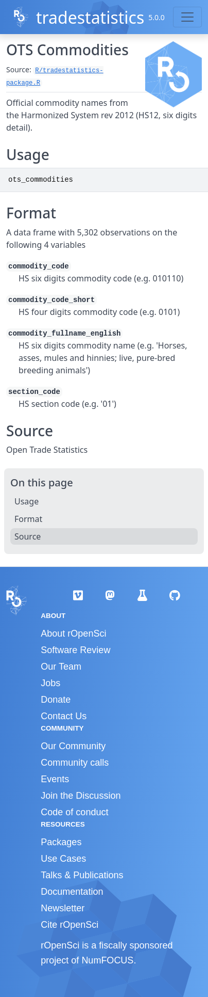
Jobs (50, 683)
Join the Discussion (80, 795)
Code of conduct (74, 812)
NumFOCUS (107, 960)
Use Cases (63, 858)
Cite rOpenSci (69, 925)
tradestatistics (90, 17)
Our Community (73, 746)
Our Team (61, 666)
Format (28, 519)
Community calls (75, 762)
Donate (56, 699)
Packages (61, 842)
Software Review (75, 650)
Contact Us (63, 716)
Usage (26, 501)
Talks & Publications (82, 875)
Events (55, 779)
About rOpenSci (73, 633)
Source (27, 536)
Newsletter (62, 908)
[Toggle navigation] (187, 17)
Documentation (72, 892)
